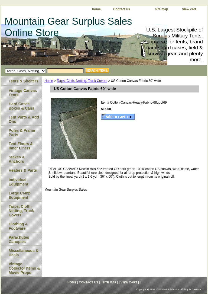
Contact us (121, 9)
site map (161, 9)
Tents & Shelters (23, 81)
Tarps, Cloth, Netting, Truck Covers (82, 81)
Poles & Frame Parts (22, 132)
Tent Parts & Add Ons (24, 119)
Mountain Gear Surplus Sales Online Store (68, 27)
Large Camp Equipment (20, 195)
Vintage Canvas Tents (23, 92)
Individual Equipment (18, 182)
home (96, 9)
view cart (189, 9)
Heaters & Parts (23, 170)
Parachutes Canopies (19, 239)
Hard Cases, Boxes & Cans (21, 106)
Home (48, 81)
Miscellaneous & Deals (23, 252)
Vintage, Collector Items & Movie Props (24, 268)
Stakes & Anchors (17, 159)
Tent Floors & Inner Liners (21, 146)
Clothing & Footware (18, 226)
